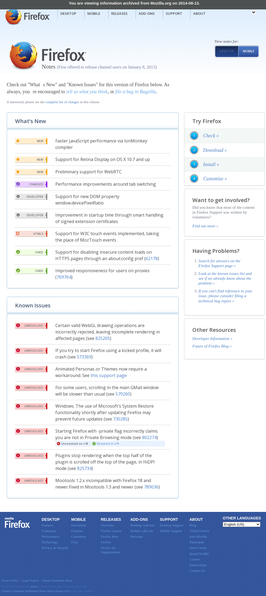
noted (34, 586)
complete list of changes (62, 102)
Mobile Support (171, 531)
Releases (119, 13)
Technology (50, 542)
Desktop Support (172, 525)
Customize (49, 531)
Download (78, 525)
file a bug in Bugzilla (135, 91)
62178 (152, 258)
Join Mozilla (198, 536)
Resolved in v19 (108, 443)
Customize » (215, 178)
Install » (211, 164)
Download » (215, 150)
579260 (123, 394)
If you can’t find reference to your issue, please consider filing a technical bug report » (226, 296)
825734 (84, 468)
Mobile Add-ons (141, 531)
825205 (102, 338)
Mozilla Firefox (27, 16)
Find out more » (205, 226)
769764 (64, 277)
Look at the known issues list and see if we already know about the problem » (225, 278)
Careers (194, 559)
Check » (211, 135)
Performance (50, 536)
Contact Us (197, 571)
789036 (151, 487)
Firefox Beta (109, 536)
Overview (107, 525)
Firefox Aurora (111, 531)
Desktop (68, 13)
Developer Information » (212, 338)
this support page (109, 375)
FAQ (74, 542)
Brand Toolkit (199, 554)
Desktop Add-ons (142, 525)
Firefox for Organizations (110, 550)
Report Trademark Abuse (57, 580)
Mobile (93, 13)
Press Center (198, 548)
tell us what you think (86, 91)
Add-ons (147, 13)
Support (174, 13)
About (199, 13)
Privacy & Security (55, 548)
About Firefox (199, 531)
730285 (120, 419)
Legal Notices (30, 580)
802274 (149, 437)
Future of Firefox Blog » (212, 346)
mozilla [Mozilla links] (242, 13)
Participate (196, 542)
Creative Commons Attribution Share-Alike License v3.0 (35, 591)
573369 (84, 357)
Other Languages (242, 518)
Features (47, 525)
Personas (136, 536)
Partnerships (198, 565)
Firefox (17, 522)
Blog (192, 525)
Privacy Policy (10, 580)
